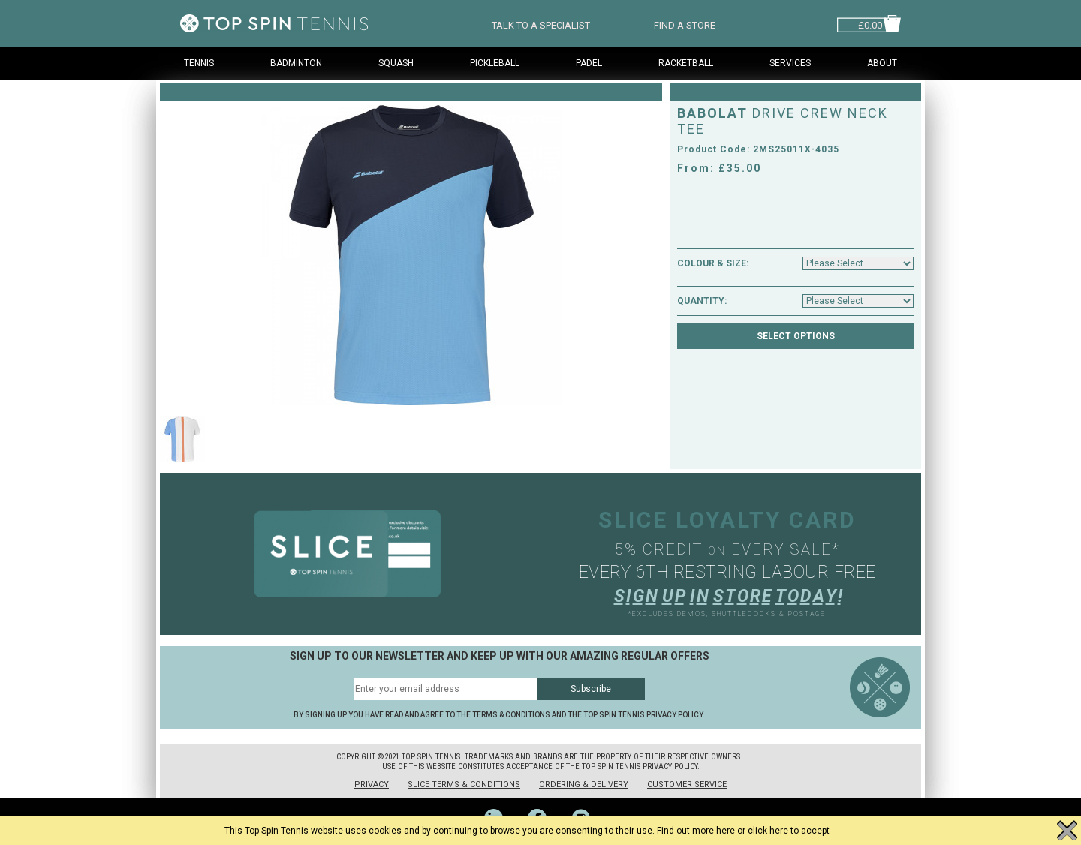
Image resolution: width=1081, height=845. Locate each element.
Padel (589, 63)
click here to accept (789, 830)
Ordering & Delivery (583, 784)
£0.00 (870, 23)
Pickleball (494, 63)
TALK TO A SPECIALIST (541, 23)
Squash (396, 63)
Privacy (371, 784)
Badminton (296, 63)
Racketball (685, 63)
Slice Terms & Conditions (464, 784)
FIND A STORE (684, 23)
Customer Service (687, 784)
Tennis (199, 63)
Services (790, 63)
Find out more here (696, 830)
